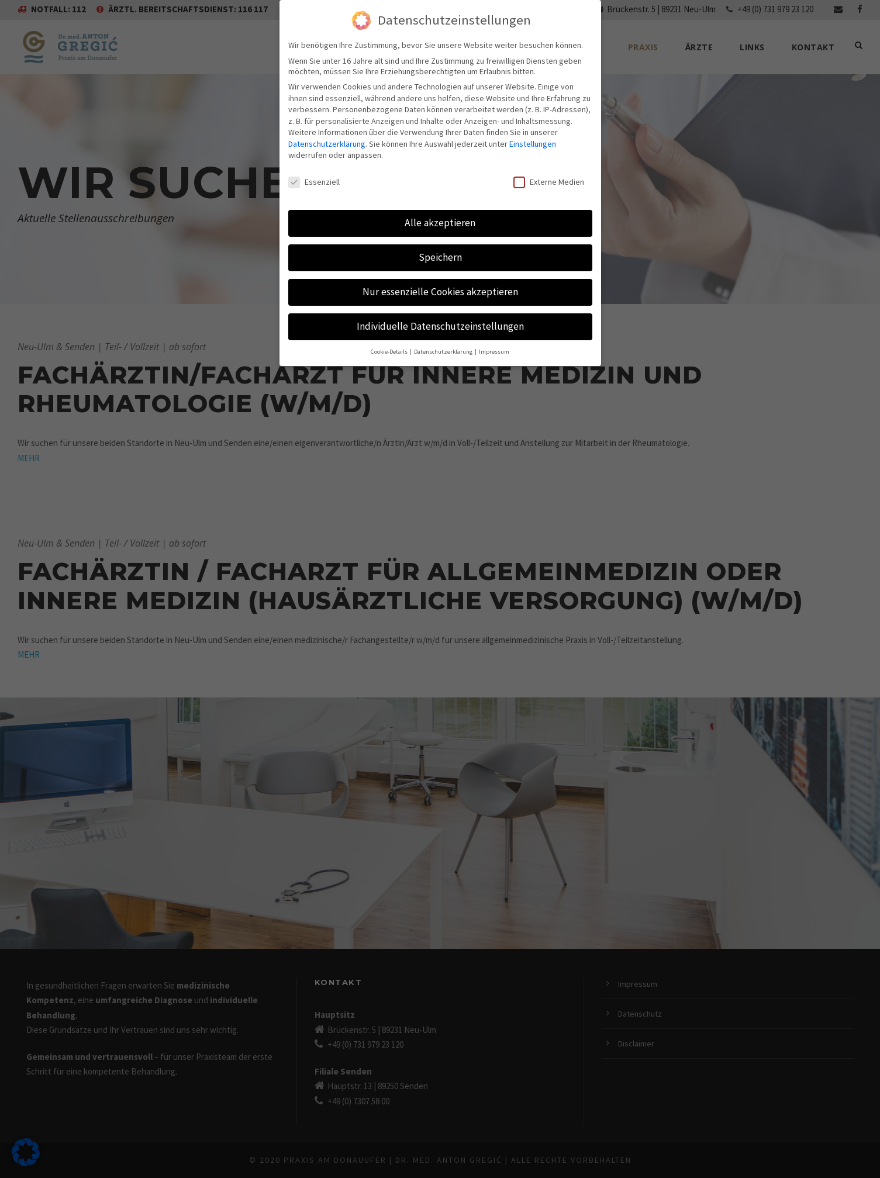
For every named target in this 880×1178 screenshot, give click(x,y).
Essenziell (314, 162)
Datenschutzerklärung (366, 124)
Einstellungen (312, 136)
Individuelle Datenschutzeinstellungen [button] (440, 306)
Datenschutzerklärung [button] (446, 331)
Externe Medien (547, 162)
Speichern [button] (440, 237)
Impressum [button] (497, 331)
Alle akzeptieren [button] (440, 202)
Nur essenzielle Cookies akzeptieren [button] (440, 271)
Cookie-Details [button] (388, 331)
